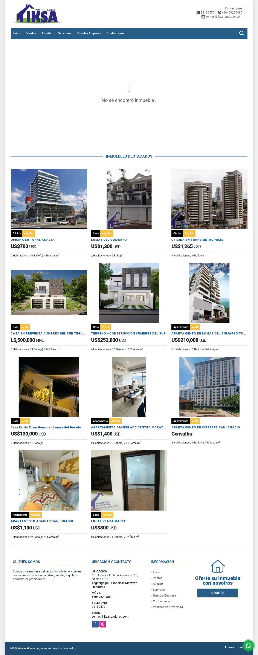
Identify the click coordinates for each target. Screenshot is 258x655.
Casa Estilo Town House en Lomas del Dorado (46, 427)
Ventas (31, 33)
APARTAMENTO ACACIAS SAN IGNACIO (42, 521)
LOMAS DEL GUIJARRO (109, 239)
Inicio (17, 33)
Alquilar (47, 33)
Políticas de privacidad (168, 607)
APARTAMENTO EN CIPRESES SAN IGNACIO (205, 427)
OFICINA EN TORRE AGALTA (33, 239)
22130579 (207, 12)
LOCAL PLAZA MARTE (108, 521)
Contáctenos (116, 33)
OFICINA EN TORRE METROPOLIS (197, 239)
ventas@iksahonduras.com (110, 616)
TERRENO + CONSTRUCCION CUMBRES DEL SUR (128, 333)
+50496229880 (232, 12)
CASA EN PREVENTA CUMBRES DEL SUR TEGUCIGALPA (54, 333)
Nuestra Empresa (89, 33)
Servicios (65, 33)
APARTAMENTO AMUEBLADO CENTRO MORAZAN (129, 427)
